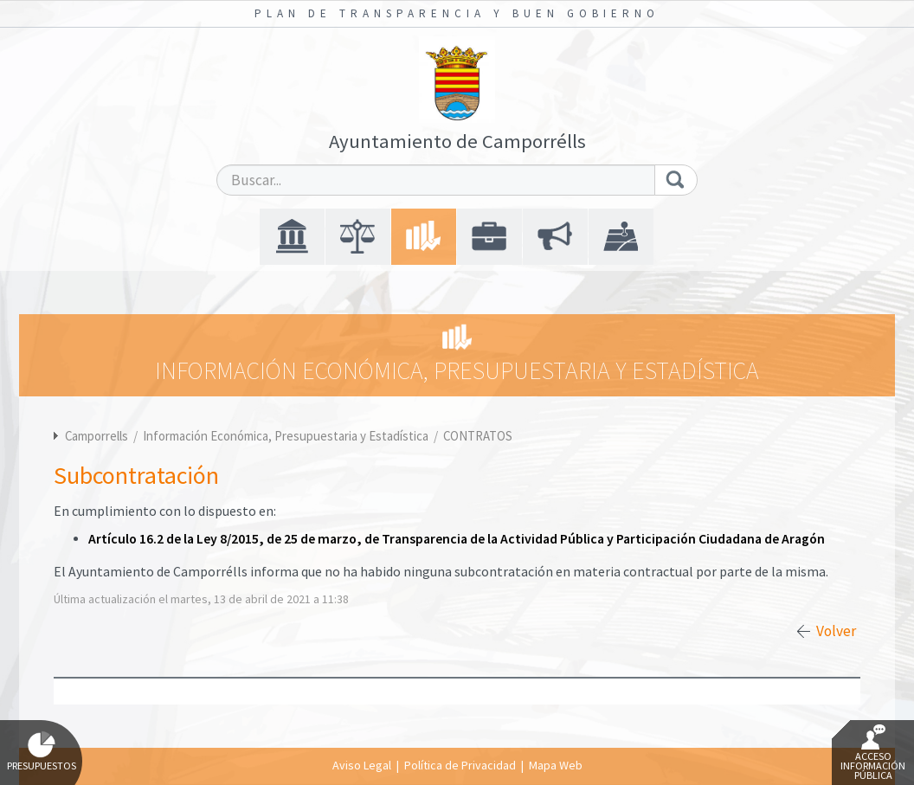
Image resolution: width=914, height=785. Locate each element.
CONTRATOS (477, 436)
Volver (836, 630)
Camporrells (96, 436)
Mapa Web (556, 765)
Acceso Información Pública (872, 753)
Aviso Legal (361, 765)
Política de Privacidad (460, 765)
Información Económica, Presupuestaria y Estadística (287, 436)
